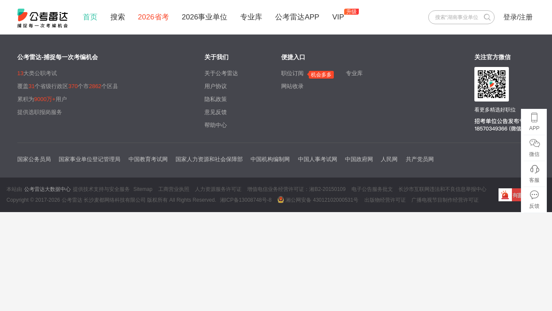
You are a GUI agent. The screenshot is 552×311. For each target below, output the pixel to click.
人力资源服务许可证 (218, 189)
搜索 (117, 17)
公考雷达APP (297, 17)
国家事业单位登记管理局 (89, 159)
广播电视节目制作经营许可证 (445, 200)
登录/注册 (518, 17)
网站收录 (292, 86)
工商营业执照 (173, 189)
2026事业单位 (205, 17)
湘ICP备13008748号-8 (246, 200)
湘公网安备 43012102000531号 (317, 199)
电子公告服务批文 (372, 189)
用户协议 (215, 86)
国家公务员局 (34, 159)
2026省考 (153, 17)
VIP (338, 17)
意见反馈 (215, 112)
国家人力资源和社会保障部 (209, 159)
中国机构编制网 (270, 159)
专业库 (251, 17)
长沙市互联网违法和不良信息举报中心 (442, 189)
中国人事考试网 (317, 159)
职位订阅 (292, 73)
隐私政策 (215, 99)
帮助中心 (215, 125)
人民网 (389, 159)
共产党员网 (420, 159)
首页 (90, 17)
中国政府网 (359, 159)
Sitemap (142, 189)
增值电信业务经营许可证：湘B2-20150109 (296, 189)
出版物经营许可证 (385, 200)
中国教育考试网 (148, 159)
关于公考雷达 (221, 73)
